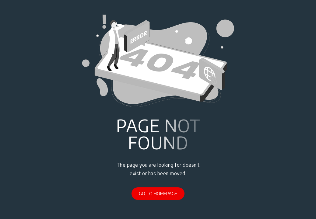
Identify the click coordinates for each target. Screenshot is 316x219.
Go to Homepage (158, 193)
